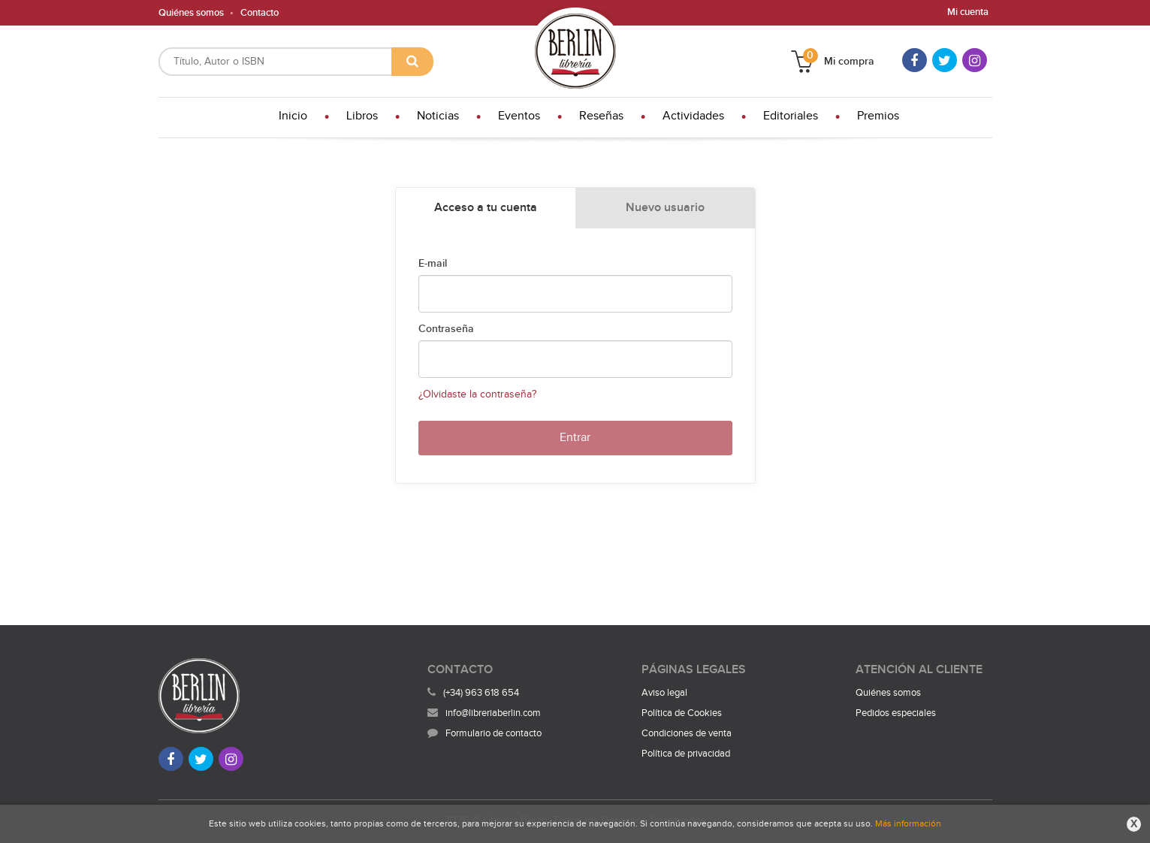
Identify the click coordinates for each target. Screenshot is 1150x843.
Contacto (259, 13)
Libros (362, 116)
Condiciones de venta (686, 733)
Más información (908, 823)
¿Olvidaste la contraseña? (477, 394)
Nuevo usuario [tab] (665, 208)
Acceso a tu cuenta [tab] (485, 208)
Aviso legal (664, 693)
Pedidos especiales (896, 713)
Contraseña (446, 329)
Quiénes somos (191, 13)
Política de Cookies (681, 713)
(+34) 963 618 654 (481, 693)
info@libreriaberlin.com (484, 713)
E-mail (432, 263)
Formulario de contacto (484, 733)
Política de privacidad (685, 754)
